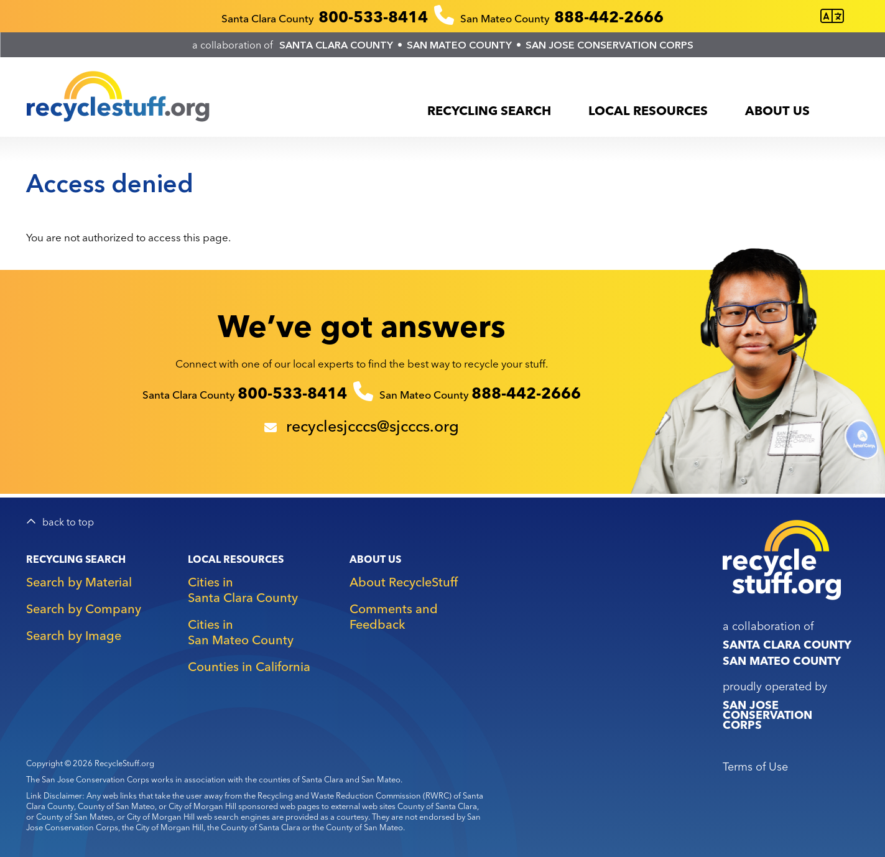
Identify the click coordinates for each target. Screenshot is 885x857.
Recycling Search (489, 110)
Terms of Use (755, 766)
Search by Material (79, 582)
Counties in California (249, 666)
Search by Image (73, 635)
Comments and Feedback (394, 616)
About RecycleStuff (404, 582)
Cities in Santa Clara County (243, 589)
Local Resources (648, 110)
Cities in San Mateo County (241, 631)
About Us (777, 110)
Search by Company (83, 608)
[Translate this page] (832, 16)
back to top (68, 522)
